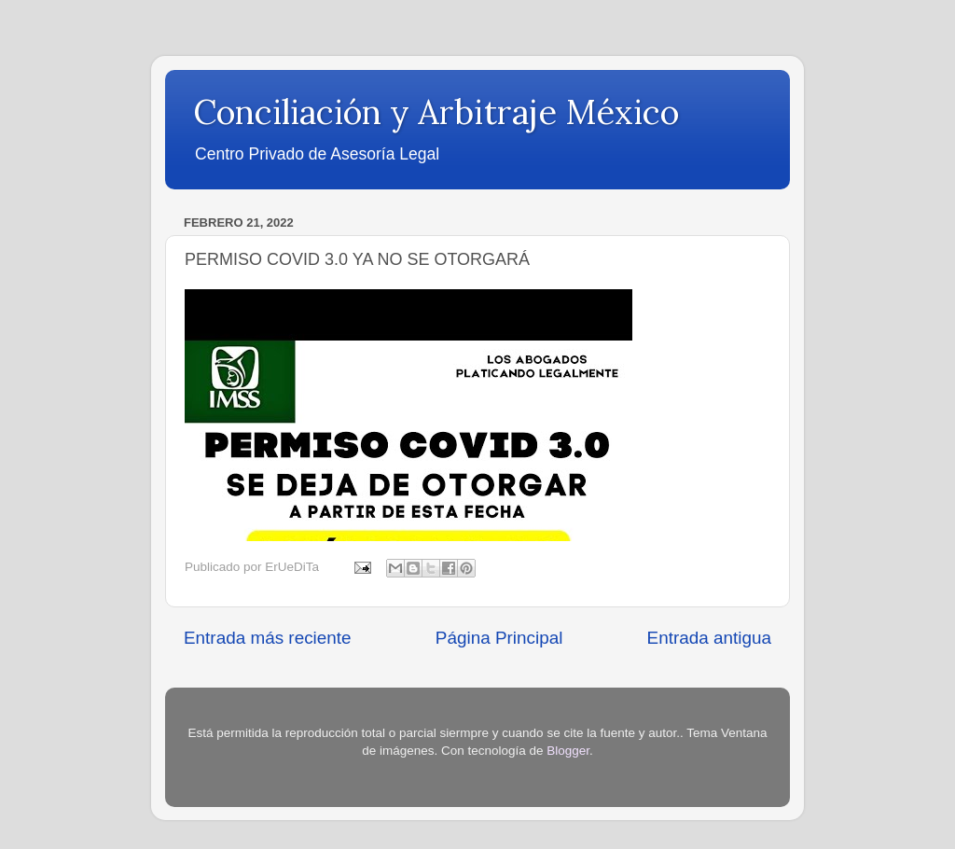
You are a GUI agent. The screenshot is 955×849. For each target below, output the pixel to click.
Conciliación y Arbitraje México (436, 111)
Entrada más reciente (268, 637)
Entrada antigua (709, 637)
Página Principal (499, 637)
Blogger (568, 751)
